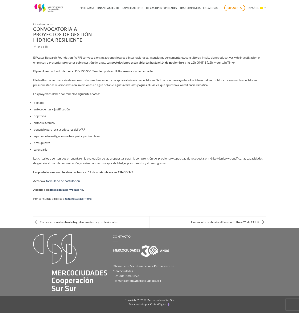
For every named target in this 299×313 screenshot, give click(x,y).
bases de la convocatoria (66, 189)
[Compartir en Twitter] (39, 47)
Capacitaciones (132, 8)
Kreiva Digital (160, 304)
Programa (87, 8)
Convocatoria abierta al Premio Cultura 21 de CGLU (227, 222)
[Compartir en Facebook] (35, 47)
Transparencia (190, 8)
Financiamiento (108, 8)
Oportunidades (43, 24)
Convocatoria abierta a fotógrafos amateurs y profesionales (76, 222)
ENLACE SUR (211, 8)
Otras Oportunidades (161, 8)
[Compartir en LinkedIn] (46, 47)
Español (257, 8)
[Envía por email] (42, 47)
